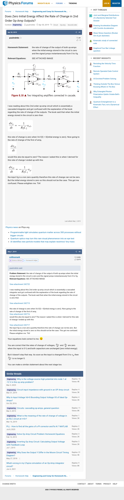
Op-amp (63, 26)
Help (112, 485)
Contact (79, 485)
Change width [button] (11, 485)
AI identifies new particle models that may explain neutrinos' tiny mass (42, 242)
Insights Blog (44, 3)
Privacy (104, 485)
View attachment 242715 (20, 304)
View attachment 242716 (20, 315)
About (88, 485)
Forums (59, 3)
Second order (72, 26)
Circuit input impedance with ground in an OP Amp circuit (43, 390)
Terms (96, 485)
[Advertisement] (44, 203)
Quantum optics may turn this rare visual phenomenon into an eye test (42, 239)
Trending (73, 3)
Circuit (55, 26)
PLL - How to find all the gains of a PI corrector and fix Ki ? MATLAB (37, 427)
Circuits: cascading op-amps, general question (38, 409)
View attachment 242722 (20, 285)
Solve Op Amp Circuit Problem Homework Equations (41, 435)
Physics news (12, 228)
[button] (52, 3)
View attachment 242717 (20, 326)
